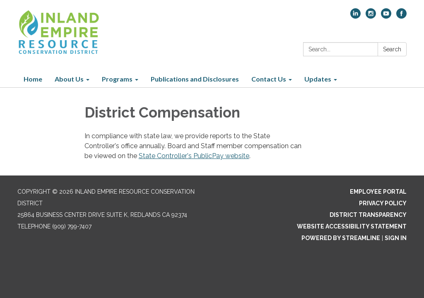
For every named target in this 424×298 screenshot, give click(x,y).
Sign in (396, 238)
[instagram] (371, 16)
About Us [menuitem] (69, 79)
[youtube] (386, 16)
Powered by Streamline (340, 238)
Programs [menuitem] (117, 79)
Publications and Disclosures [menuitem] (195, 79)
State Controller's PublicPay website (194, 156)
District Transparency (368, 214)
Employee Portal (378, 191)
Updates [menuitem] (317, 79)
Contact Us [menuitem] (268, 79)
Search (392, 49)
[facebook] (401, 16)
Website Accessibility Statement (352, 226)
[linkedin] (355, 16)
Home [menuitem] (33, 79)
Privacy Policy (383, 203)
